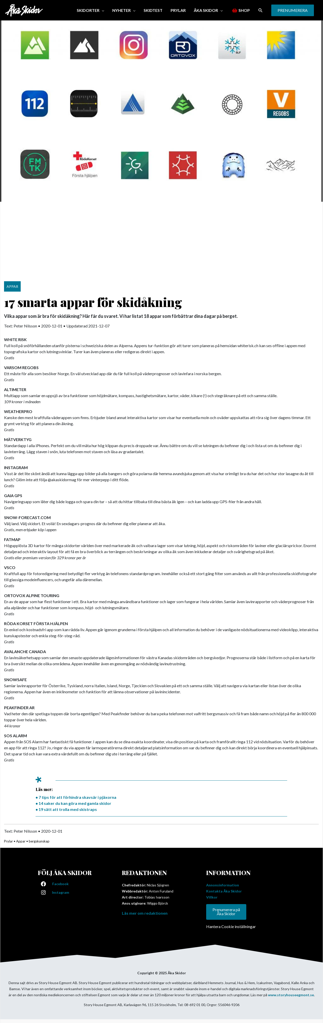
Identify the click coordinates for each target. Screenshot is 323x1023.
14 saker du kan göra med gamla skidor (75, 803)
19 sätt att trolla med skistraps (68, 809)
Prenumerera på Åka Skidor (226, 911)
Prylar (8, 841)
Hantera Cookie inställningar (231, 926)
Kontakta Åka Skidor (224, 891)
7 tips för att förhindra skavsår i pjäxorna (77, 797)
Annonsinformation (222, 885)
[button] (260, 10)
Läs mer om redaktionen (145, 913)
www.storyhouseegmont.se (291, 995)
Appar (20, 841)
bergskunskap (39, 841)
